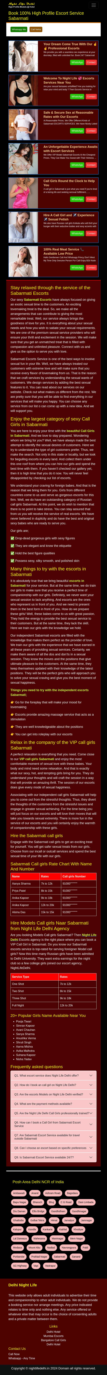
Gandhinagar (79, 1211)
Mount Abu (34, 1247)
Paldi (85, 1247)
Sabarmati (59, 1256)
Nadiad (51, 1247)
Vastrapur (50, 1265)
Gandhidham (58, 1211)
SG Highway (20, 1265)
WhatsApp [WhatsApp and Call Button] (77, 62)
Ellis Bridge (38, 1211)
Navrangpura (69, 1247)
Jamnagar (86, 1220)
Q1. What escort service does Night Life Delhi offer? (46, 1075)
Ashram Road (52, 1193)
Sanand (76, 1256)
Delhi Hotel (53, 1331)
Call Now (14, 1354)
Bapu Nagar (19, 1202)
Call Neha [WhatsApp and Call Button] (36, 29)
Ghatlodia (18, 1220)
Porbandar (18, 1256)
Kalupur (17, 1229)
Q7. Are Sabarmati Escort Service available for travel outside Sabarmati (47, 1137)
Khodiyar (78, 1229)
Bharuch (37, 1202)
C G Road (66, 1202)
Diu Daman (19, 1211)
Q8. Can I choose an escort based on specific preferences (50, 1148)
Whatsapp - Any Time (21, 1358)
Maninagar (57, 1238)
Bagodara (72, 1193)
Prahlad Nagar (39, 1256)
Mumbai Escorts (54, 1336)
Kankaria (47, 1229)
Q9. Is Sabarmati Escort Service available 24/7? (44, 1157)
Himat (54, 1220)
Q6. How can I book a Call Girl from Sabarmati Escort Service (47, 1124)
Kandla (32, 1229)
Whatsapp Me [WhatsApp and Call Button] (19, 29)
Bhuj (51, 1202)
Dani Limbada (85, 1202)
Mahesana (39, 1238)
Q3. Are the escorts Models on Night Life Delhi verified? (48, 1094)
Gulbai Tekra (37, 1220)
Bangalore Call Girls (53, 1340)
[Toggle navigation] (94, 5)
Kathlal (63, 1229)
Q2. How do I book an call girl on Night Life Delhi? (45, 1085)
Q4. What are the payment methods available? (43, 1103)
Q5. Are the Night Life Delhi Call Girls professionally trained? (51, 1113)
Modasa (17, 1247)
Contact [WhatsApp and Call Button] (91, 62)
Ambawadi (18, 1193)
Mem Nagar (76, 1238)
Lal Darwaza (20, 1238)
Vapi (36, 1265)
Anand (34, 1193)
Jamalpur (69, 1220)
